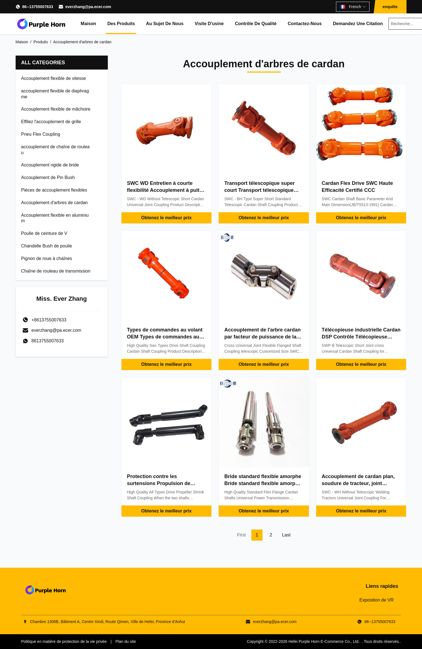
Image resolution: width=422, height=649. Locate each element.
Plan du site (126, 641)
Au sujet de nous (164, 23)
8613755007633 (48, 340)
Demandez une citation (358, 23)
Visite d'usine (209, 23)
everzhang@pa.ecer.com (88, 6)
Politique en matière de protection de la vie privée (64, 641)
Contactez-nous (305, 23)
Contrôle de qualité (255, 23)
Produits (41, 42)
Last (286, 535)
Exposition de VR (376, 600)
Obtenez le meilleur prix (166, 217)
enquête (390, 6)
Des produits (121, 23)
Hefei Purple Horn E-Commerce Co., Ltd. (324, 641)
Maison (88, 23)
